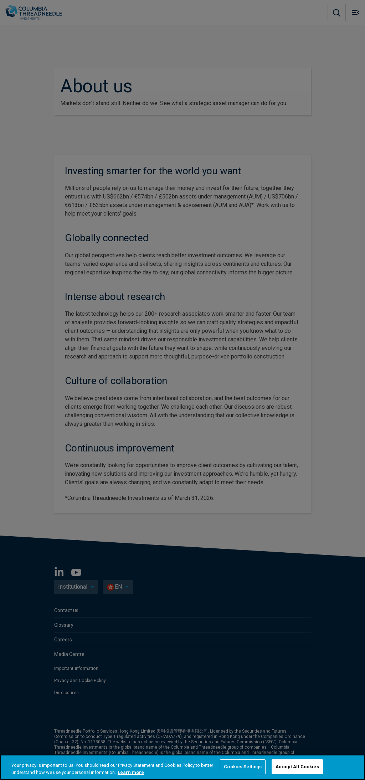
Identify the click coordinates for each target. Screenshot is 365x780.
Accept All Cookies (297, 766)
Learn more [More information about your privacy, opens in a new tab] (131, 772)
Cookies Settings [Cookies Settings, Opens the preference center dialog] (243, 766)
